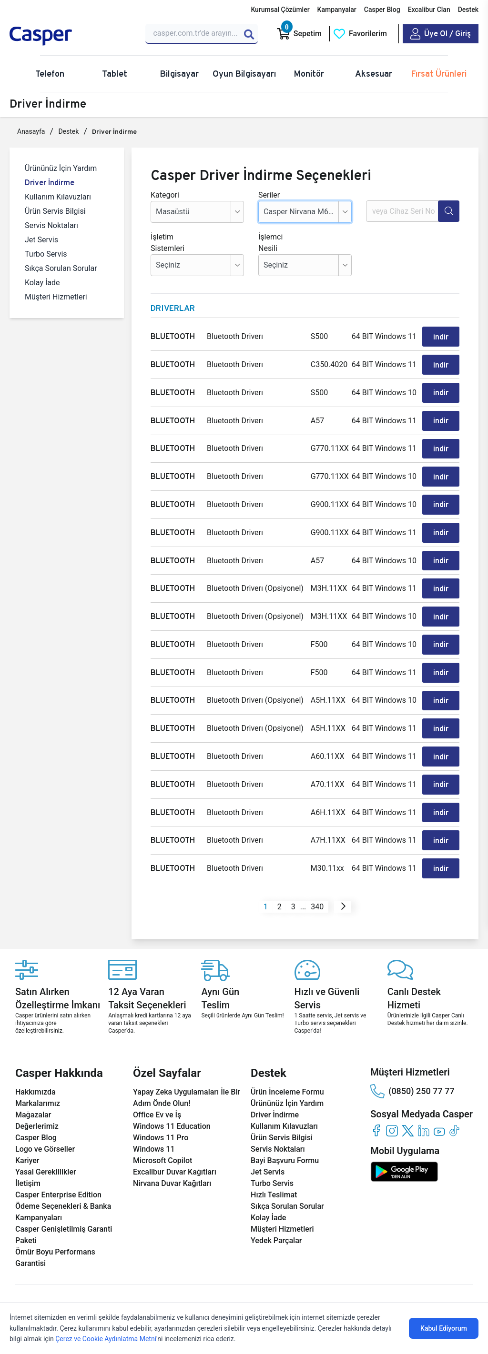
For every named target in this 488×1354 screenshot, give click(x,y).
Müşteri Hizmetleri (56, 296)
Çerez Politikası (125, 1295)
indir (441, 336)
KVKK (89, 1295)
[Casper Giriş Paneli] (440, 33)
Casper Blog (382, 9)
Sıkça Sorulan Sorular (61, 268)
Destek (468, 9)
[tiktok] (455, 1104)
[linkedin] (423, 1104)
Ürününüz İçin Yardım (61, 168)
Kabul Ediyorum (443, 1328)
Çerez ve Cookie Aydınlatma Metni (105, 1339)
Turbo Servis (46, 254)
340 (317, 880)
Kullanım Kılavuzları (58, 196)
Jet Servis (41, 239)
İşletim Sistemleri (165, 242)
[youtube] (439, 1104)
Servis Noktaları (51, 225)
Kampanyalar (336, 9)
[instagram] (392, 1104)
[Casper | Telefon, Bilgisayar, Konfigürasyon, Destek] (72, 36)
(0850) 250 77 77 (412, 1064)
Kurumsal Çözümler (280, 9)
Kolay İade (42, 282)
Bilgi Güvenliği (172, 1295)
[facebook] (376, 1104)
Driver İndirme (49, 183)
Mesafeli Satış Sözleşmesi (312, 1295)
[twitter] (408, 1104)
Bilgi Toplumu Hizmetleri (233, 1295)
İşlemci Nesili (270, 242)
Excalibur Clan (429, 9)
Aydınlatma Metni (381, 1295)
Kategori (165, 194)
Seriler (269, 194)
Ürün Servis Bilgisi (55, 211)
